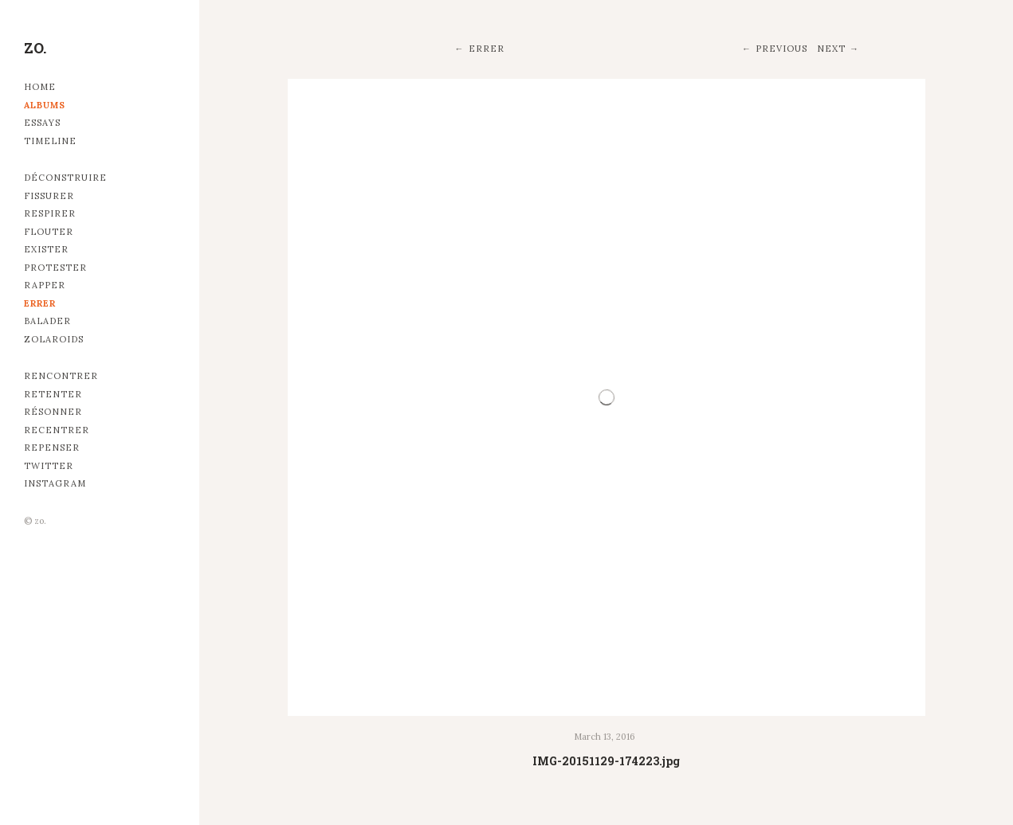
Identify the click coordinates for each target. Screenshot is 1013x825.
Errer (40, 303)
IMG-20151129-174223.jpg (606, 760)
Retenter (53, 394)
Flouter (48, 231)
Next (831, 48)
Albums (44, 105)
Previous (781, 48)
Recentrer (56, 430)
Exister (46, 249)
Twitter (48, 465)
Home (40, 86)
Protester (55, 267)
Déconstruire (65, 177)
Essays (42, 122)
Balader (47, 320)
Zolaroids (54, 339)
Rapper (44, 285)
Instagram (55, 483)
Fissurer (49, 195)
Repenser (52, 447)
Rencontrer (61, 375)
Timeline (50, 141)
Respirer (50, 213)
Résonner (53, 411)
